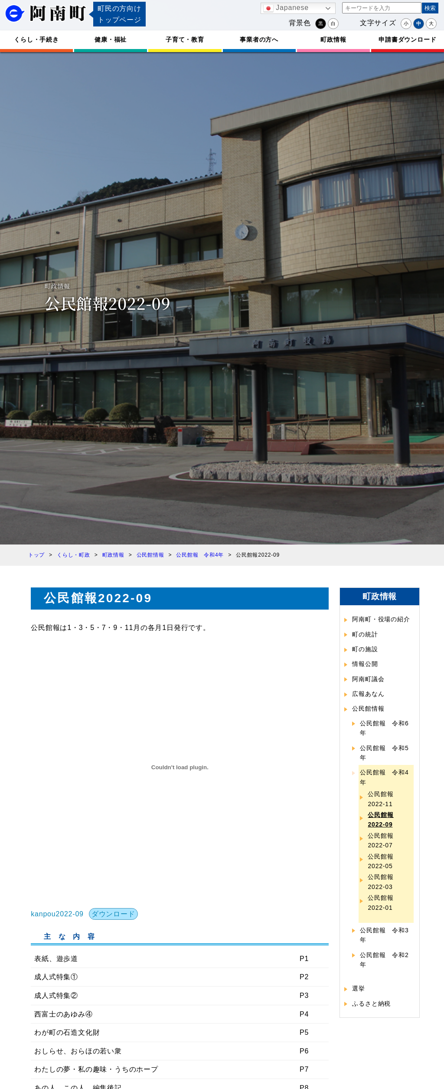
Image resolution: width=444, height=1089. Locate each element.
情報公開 (365, 663)
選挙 (358, 988)
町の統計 (365, 634)
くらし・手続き (36, 39)
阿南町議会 (368, 679)
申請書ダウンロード (407, 39)
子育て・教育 (185, 39)
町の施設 (365, 649)
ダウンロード (113, 914)
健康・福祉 (111, 39)
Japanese (286, 8)
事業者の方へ (259, 39)
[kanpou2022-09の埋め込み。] (180, 767)
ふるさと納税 (371, 1003)
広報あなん (368, 693)
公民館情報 (368, 708)
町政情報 (333, 39)
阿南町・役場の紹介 (381, 619)
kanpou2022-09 (57, 914)
